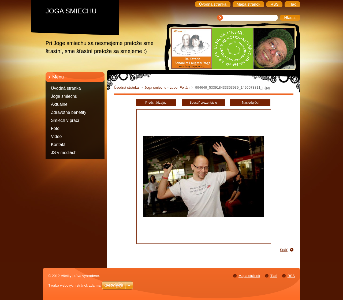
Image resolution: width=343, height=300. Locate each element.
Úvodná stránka (66, 88)
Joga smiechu (64, 96)
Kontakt (58, 144)
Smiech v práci (65, 120)
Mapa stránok (249, 276)
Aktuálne (59, 104)
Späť (284, 250)
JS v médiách (64, 152)
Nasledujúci (250, 102)
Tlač (273, 276)
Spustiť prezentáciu (203, 102)
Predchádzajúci (156, 102)
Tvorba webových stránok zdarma (74, 285)
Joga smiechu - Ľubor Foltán (166, 87)
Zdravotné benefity (68, 112)
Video (56, 136)
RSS (291, 276)
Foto (55, 128)
